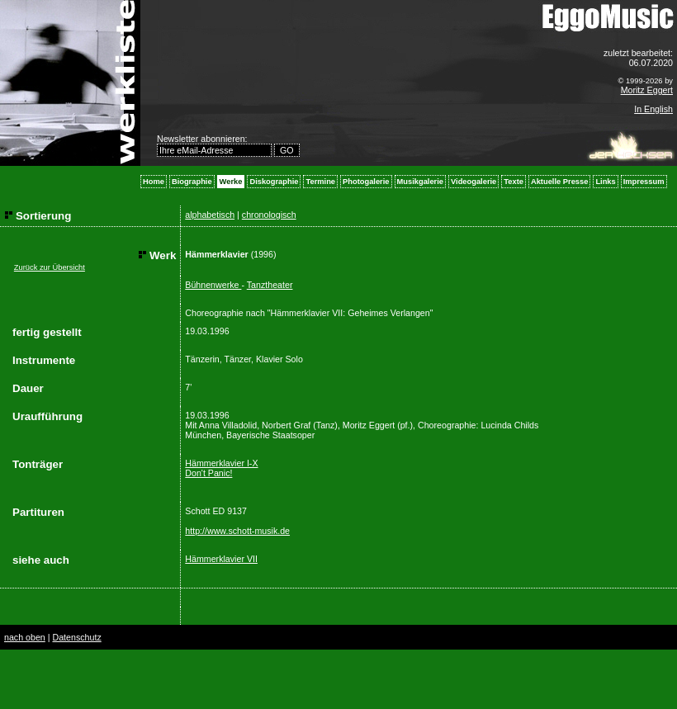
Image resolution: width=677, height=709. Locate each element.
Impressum (644, 181)
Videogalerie (473, 181)
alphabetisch (209, 215)
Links (605, 181)
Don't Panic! (208, 473)
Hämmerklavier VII (221, 559)
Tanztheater (270, 285)
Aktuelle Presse (559, 181)
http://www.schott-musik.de (237, 531)
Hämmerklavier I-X (221, 463)
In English (653, 109)
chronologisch (269, 215)
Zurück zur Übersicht (49, 267)
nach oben (24, 637)
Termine (320, 181)
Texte (513, 181)
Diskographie (273, 181)
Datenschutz (76, 637)
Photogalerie (366, 181)
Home (153, 181)
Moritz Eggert (647, 90)
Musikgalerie (420, 181)
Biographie (192, 181)
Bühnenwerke (213, 285)
